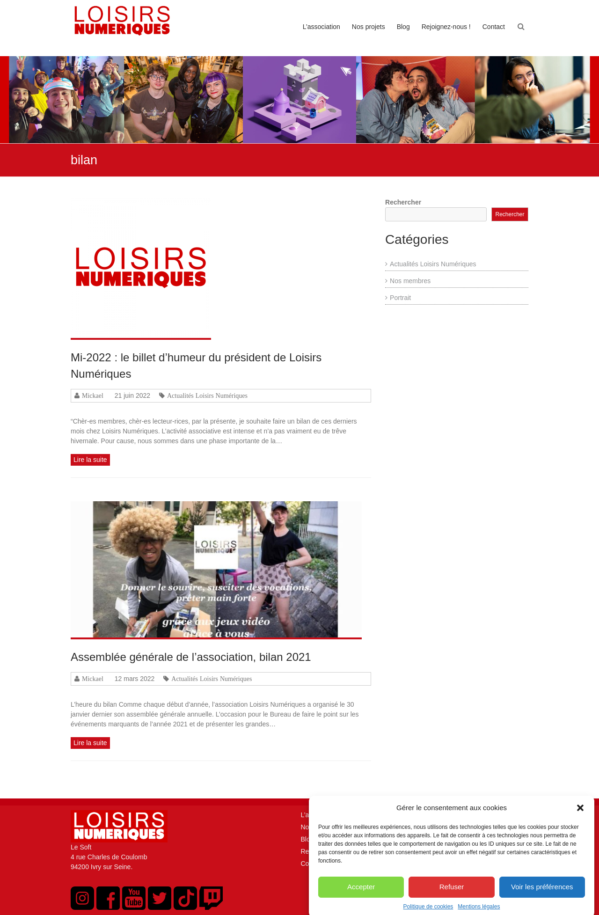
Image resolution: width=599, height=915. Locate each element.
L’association (321, 26)
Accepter (361, 895)
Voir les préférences (542, 895)
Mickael (92, 395)
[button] (580, 816)
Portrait (400, 297)
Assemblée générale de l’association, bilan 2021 (191, 657)
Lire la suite (90, 459)
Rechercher (403, 202)
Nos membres (410, 281)
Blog (403, 26)
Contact (493, 26)
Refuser (451, 895)
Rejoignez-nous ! (446, 26)
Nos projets (368, 26)
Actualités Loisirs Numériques (207, 395)
